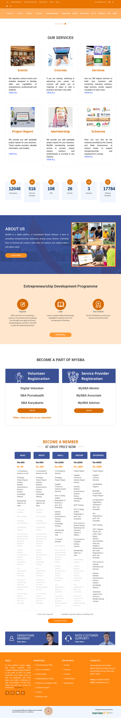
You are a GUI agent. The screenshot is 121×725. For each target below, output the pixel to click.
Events (23, 70)
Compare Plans (60, 621)
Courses (60, 70)
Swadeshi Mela (43, 2)
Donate (51, 2)
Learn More (16, 255)
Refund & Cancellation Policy (46, 683)
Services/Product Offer (44, 665)
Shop (109, 13)
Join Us (93, 13)
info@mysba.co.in (100, 2)
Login (58, 2)
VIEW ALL (13, 93)
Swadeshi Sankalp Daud (30, 2)
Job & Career (84, 13)
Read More (19, 688)
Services (98, 70)
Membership (66, 13)
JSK (7, 2)
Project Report (22, 131)
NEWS (115, 13)
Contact (39, 692)
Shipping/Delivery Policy (45, 678)
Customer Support (42, 687)
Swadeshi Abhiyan (16, 2)
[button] (55, 24)
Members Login (41, 696)
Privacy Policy (41, 674)
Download (101, 13)
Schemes (98, 131)
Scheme (75, 13)
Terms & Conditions (43, 669)
